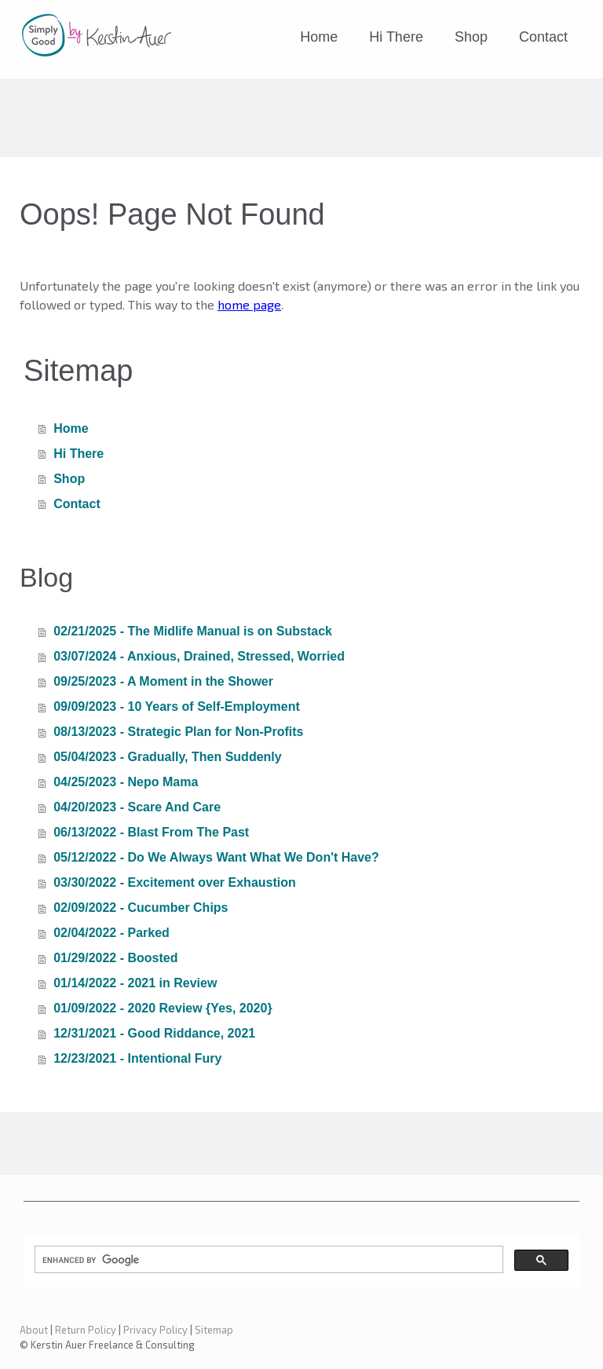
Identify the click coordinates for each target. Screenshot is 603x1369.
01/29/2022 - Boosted (115, 958)
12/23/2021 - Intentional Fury (137, 1058)
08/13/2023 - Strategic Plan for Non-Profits (178, 731)
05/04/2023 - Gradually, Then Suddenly (167, 756)
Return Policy (85, 1329)
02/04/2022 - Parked (111, 932)
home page (249, 304)
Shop (471, 37)
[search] (267, 1260)
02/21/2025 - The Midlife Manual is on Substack (192, 631)
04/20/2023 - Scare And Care (137, 807)
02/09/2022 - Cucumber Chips (140, 907)
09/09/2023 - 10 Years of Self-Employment (176, 706)
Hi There (396, 37)
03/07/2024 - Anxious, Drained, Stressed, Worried (199, 656)
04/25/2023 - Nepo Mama (125, 782)
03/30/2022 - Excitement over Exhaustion (174, 882)
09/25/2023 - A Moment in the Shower (163, 681)
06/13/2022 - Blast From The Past (151, 832)
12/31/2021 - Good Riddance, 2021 (154, 1033)
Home (319, 37)
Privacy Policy (155, 1329)
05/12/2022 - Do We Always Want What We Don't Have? (216, 857)
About (34, 1329)
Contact (543, 37)
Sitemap (214, 1329)
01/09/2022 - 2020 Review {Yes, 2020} (162, 1008)
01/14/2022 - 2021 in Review (135, 983)
